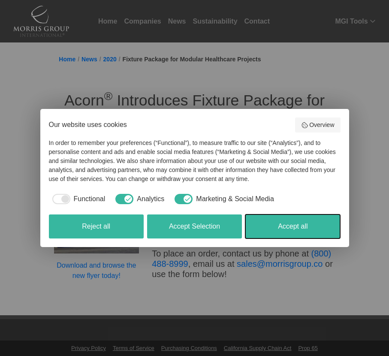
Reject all (96, 226)
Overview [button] (318, 125)
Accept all (293, 226)
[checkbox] (77, 199)
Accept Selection (194, 226)
